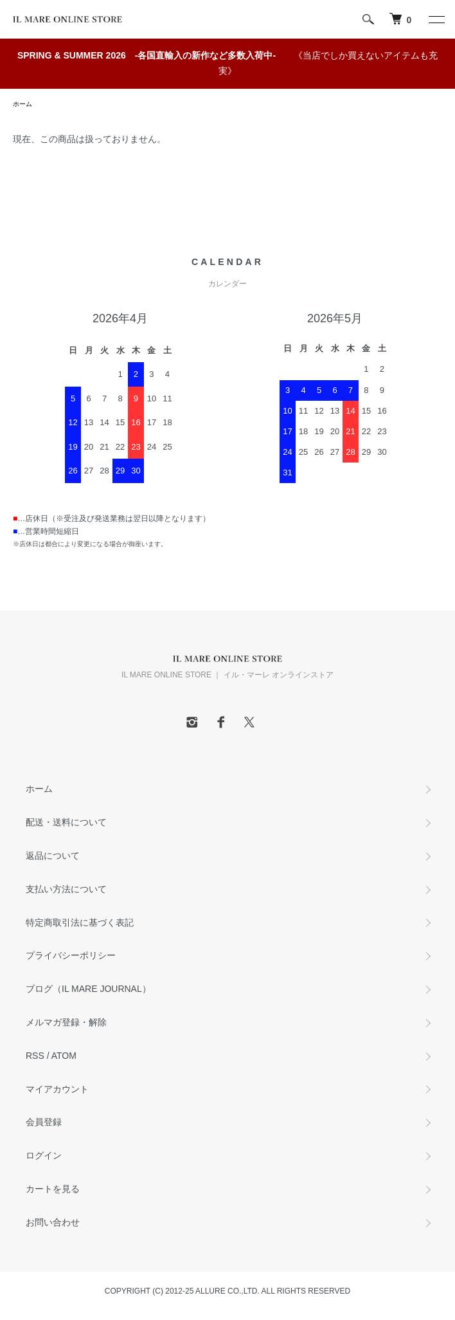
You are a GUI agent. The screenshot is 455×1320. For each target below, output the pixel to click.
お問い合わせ (53, 1222)
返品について (53, 855)
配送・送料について (66, 822)
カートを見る (53, 1189)
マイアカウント (57, 1089)
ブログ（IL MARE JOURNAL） (88, 989)
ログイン (44, 1155)
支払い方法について (66, 889)
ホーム (22, 103)
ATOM (63, 1055)
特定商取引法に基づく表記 (80, 922)
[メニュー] (435, 19)
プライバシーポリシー (71, 955)
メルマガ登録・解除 (66, 1022)
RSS (35, 1055)
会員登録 (44, 1122)
